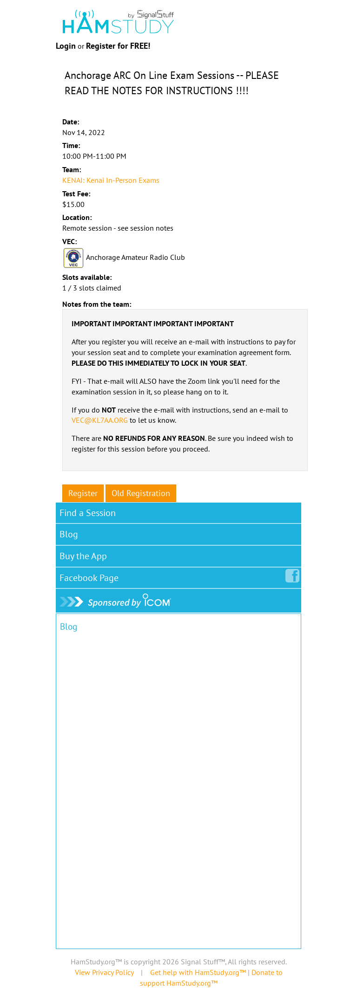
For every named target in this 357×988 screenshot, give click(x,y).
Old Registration (141, 493)
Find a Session (88, 513)
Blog (69, 534)
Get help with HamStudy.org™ (198, 972)
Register (83, 493)
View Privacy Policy (104, 972)
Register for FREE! (118, 45)
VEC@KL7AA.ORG (100, 420)
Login (66, 45)
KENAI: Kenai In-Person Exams (110, 180)
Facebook (91, 576)
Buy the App (83, 556)
